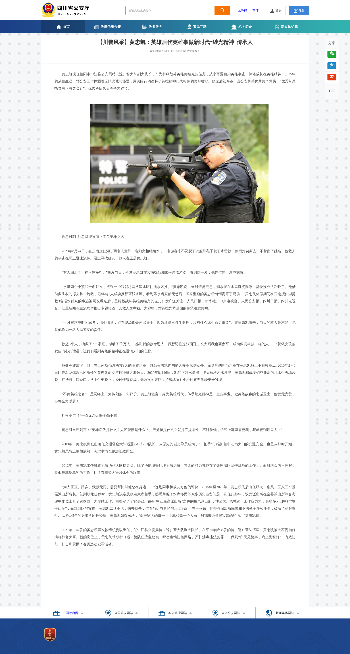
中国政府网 (70, 613)
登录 (275, 11)
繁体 (255, 10)
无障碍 (242, 10)
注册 (299, 11)
